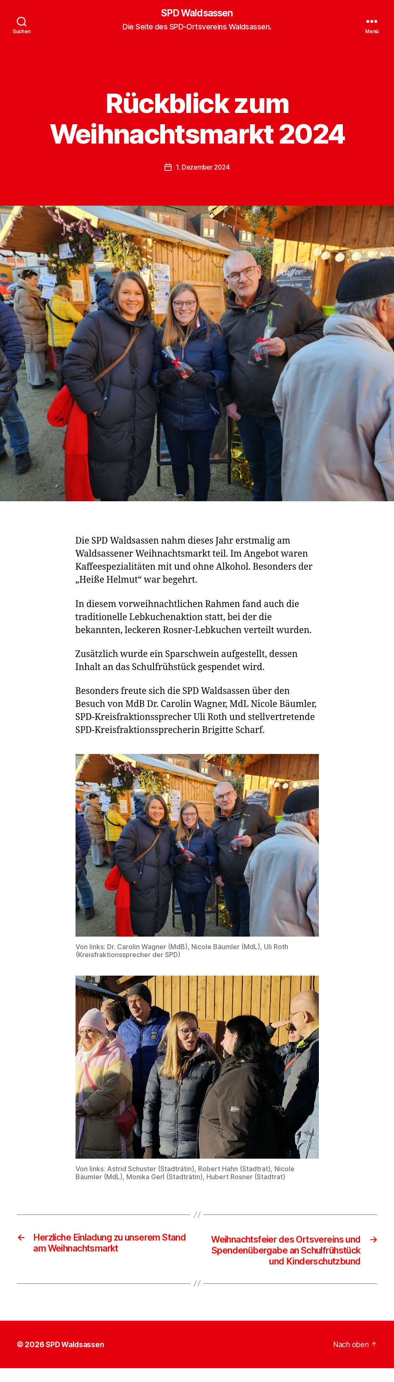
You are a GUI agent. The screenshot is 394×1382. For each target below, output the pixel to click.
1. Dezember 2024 (202, 167)
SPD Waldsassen (197, 13)
